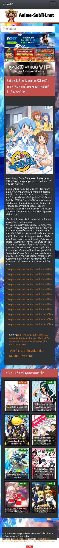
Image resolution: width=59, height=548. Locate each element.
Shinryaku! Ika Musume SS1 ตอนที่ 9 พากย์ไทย (29, 309)
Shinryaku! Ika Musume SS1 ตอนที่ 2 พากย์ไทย (29, 274)
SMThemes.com (20, 539)
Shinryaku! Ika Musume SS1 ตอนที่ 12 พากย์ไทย (29, 324)
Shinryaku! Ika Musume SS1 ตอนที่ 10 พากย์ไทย (29, 314)
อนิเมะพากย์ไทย (24, 335)
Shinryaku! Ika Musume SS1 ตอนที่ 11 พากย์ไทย (29, 319)
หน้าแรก (8, 4)
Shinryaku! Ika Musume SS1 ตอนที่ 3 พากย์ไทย (29, 279)
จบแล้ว (14, 350)
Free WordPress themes (20, 541)
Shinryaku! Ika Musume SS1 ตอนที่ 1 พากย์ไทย (29, 269)
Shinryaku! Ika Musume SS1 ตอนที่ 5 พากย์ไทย (29, 289)
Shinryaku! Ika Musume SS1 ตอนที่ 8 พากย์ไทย (29, 304)
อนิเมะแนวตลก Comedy (31, 341)
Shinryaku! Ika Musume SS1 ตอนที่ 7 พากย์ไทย (29, 299)
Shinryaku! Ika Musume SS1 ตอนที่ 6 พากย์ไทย (29, 294)
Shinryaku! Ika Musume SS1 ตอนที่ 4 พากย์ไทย (29, 284)
